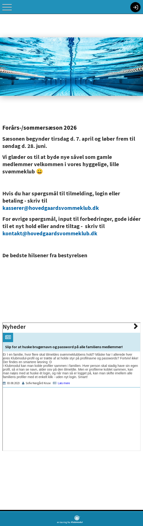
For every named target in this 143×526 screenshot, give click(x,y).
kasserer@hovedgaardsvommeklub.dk (50, 207)
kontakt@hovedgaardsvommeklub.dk (49, 233)
